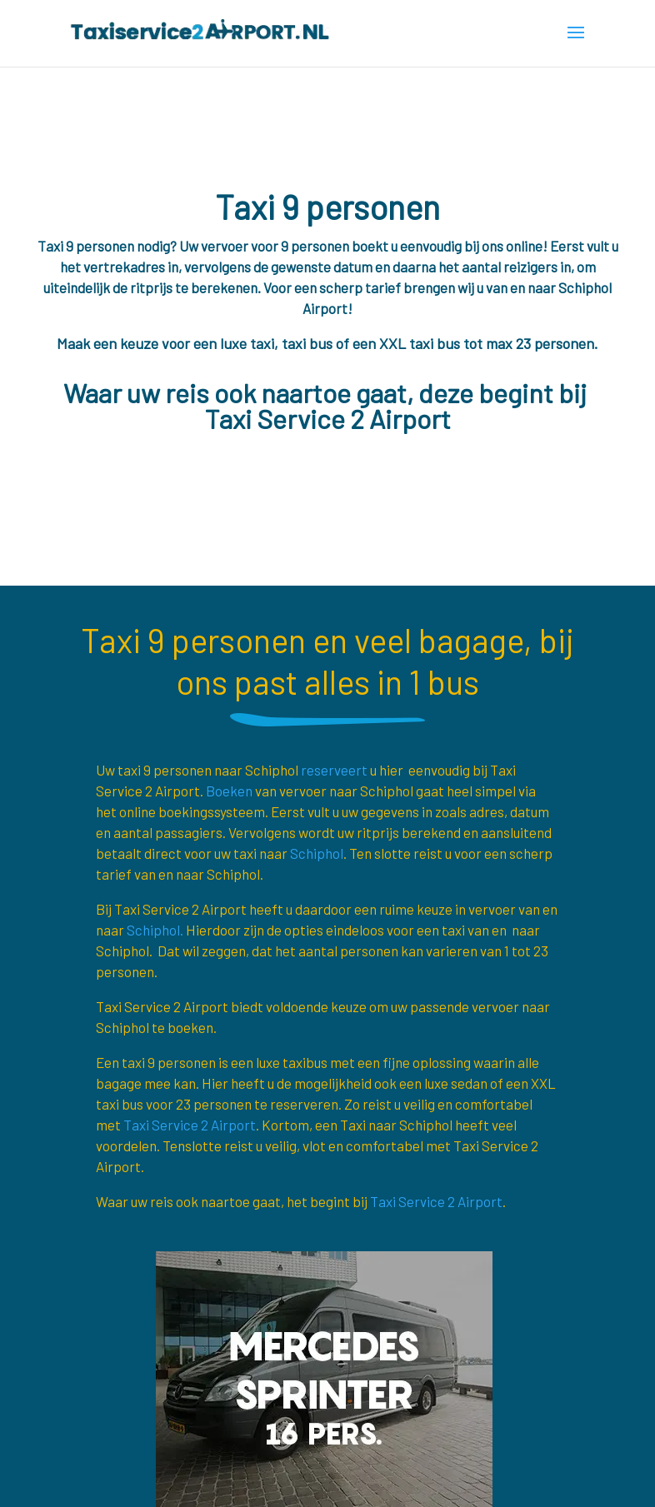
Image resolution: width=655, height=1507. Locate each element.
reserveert (334, 769)
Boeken (229, 790)
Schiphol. (155, 929)
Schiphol (316, 853)
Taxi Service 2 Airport (189, 1124)
